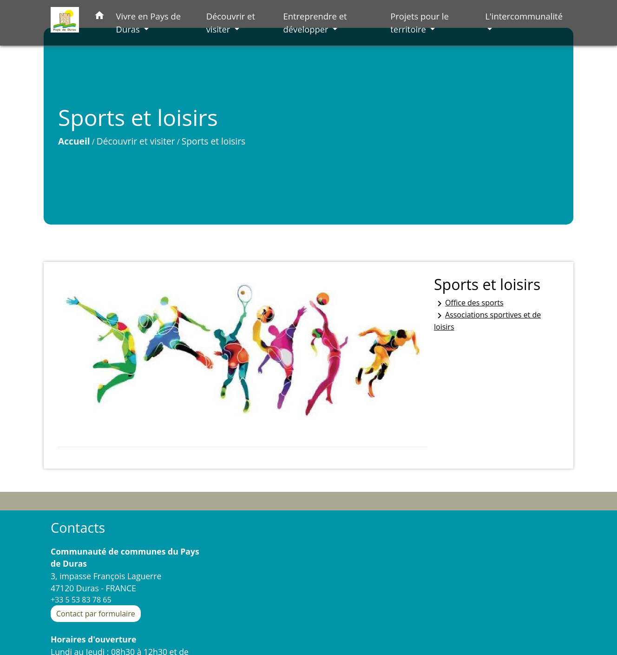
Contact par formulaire (95, 614)
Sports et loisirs (213, 141)
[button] (99, 17)
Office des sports (469, 303)
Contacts (78, 528)
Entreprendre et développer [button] (315, 22)
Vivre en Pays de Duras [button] (148, 22)
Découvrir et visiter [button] (230, 22)
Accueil (74, 141)
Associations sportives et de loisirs (487, 321)
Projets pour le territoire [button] (419, 22)
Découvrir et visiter (136, 141)
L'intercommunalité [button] (524, 16)
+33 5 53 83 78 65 (81, 600)
